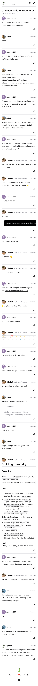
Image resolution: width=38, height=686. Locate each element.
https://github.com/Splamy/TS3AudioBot (17, 546)
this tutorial (8, 496)
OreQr (26, 675)
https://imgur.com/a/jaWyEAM (16, 290)
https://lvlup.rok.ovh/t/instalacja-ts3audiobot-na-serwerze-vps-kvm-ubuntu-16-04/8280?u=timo (19, 83)
